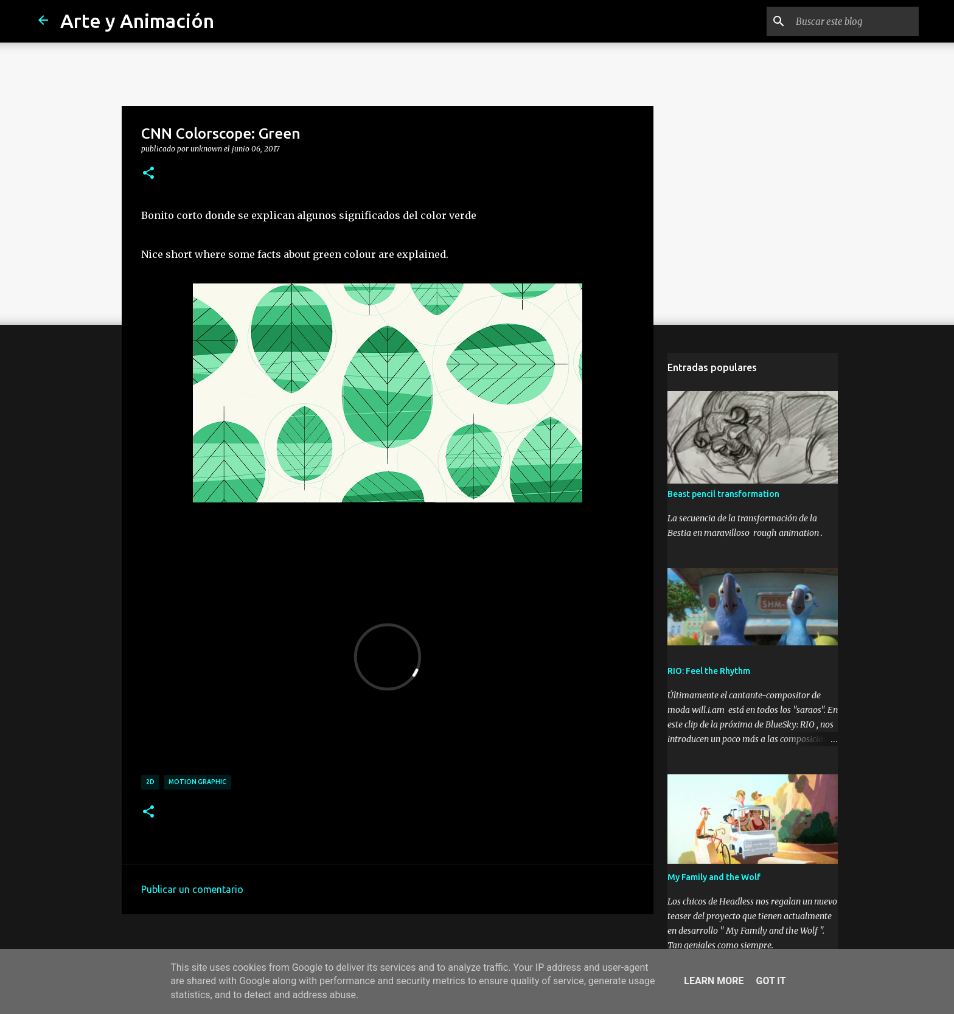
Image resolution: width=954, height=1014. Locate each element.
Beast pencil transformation (723, 494)
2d (150, 781)
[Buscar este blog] (855, 21)
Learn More (713, 981)
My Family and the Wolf (714, 877)
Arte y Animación (137, 21)
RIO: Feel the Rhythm (708, 671)
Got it (770, 981)
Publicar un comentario (192, 889)
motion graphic (197, 781)
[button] (148, 173)
